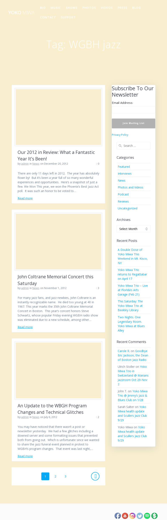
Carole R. (124, 351)
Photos (89, 8)
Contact (48, 17)
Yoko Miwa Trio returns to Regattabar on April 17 (132, 274)
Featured (124, 167)
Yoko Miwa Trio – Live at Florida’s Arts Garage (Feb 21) (133, 290)
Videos (107, 8)
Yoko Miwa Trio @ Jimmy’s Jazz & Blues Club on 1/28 (132, 395)
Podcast (123, 194)
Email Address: (122, 103)
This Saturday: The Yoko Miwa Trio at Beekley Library (130, 305)
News (35, 163)
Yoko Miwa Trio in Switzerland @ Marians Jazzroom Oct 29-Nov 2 (133, 375)
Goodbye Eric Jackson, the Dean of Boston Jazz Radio (133, 355)
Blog (136, 8)
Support (68, 17)
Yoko (21, 12)
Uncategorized (127, 208)
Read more (25, 198)
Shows (71, 8)
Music (56, 8)
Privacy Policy (120, 135)
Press (122, 8)
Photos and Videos (130, 187)
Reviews (123, 201)
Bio (43, 8)
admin (25, 163)
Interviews (125, 173)
